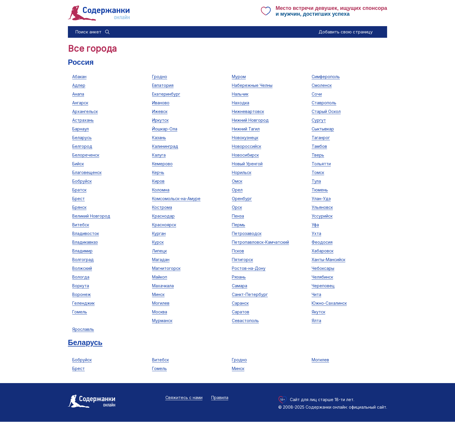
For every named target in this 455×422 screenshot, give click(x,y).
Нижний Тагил (246, 128)
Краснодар (163, 215)
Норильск (241, 172)
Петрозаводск (246, 233)
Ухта (316, 233)
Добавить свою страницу (346, 32)
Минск (158, 294)
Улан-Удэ (321, 198)
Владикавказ (85, 242)
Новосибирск (245, 154)
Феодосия (322, 242)
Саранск (240, 303)
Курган (159, 233)
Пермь (238, 224)
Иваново (160, 102)
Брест (78, 198)
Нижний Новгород (250, 120)
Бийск (78, 163)
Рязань (239, 276)
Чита (316, 294)
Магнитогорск (166, 268)
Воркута (80, 285)
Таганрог (321, 137)
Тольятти (321, 163)
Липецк (159, 250)
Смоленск (322, 85)
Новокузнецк (245, 137)
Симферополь (326, 76)
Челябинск (322, 276)
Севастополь (245, 320)
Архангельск (85, 111)
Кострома (162, 207)
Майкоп (159, 276)
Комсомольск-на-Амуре (176, 198)
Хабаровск (322, 250)
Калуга (159, 154)
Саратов (240, 311)
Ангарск (80, 102)
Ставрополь (324, 102)
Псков (238, 250)
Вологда (80, 276)
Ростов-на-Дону (249, 268)
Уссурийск (322, 215)
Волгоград (83, 259)
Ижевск (159, 111)
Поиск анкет (88, 32)
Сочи (317, 93)
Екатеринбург (166, 93)
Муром (239, 76)
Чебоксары (323, 268)
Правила (219, 397)
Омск (237, 181)
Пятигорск (242, 259)
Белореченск (85, 154)
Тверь (318, 154)
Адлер (78, 85)
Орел (237, 189)
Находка (240, 102)
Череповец (323, 285)
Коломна (160, 189)
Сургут (319, 120)
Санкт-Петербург (250, 294)
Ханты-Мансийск (328, 259)
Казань (159, 137)
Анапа (78, 93)
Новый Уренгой (247, 163)
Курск (158, 242)
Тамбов (319, 146)
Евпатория (163, 85)
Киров (158, 181)
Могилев (160, 303)
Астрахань (83, 120)
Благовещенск (87, 172)
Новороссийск (246, 146)
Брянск (79, 207)
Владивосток (85, 233)
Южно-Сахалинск (329, 303)
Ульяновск (322, 207)
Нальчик (240, 93)
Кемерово (162, 163)
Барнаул (80, 128)
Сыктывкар (323, 128)
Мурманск (162, 320)
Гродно (159, 76)
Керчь (158, 172)
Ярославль (83, 329)
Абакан (79, 76)
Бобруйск (82, 181)
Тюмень (320, 189)
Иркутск (160, 120)
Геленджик (83, 303)
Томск (318, 172)
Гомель (79, 311)
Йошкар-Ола (164, 128)
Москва (159, 311)
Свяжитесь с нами (184, 397)
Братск (79, 189)
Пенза (238, 215)
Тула (316, 181)
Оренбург (242, 198)
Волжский (82, 268)
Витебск (80, 224)
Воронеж (81, 294)
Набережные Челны (252, 85)
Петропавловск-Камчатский (260, 242)
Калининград (165, 146)
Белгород (82, 146)
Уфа (315, 224)
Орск (237, 207)
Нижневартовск (248, 111)
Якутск (318, 311)
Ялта (316, 320)
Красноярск (164, 224)
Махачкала (163, 285)
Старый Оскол (326, 111)
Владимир (82, 250)
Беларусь (82, 137)
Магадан (160, 259)
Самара (239, 285)
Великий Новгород (91, 215)
